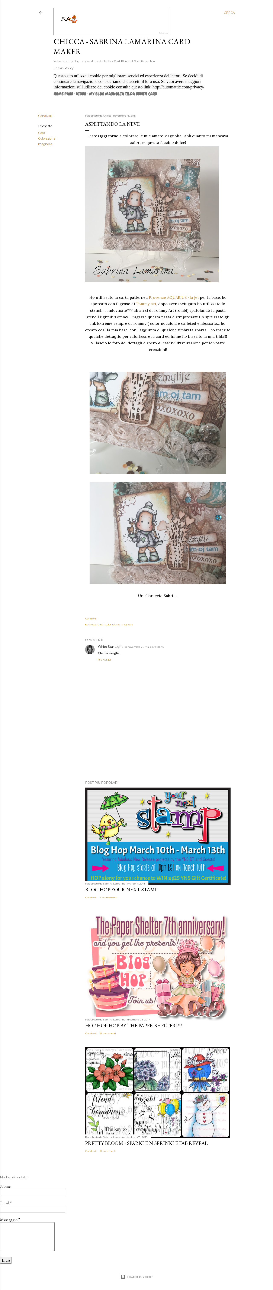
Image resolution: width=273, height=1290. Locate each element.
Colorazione (46, 138)
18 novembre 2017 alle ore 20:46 (144, 646)
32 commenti (108, 897)
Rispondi (104, 659)
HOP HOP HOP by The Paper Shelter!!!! (133, 1025)
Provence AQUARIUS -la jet (174, 297)
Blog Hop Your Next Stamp (121, 889)
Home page (63, 94)
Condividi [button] (45, 116)
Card (41, 133)
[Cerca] (229, 13)
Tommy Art (146, 303)
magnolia (45, 144)
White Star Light (110, 647)
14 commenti (108, 1151)
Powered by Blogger (136, 1276)
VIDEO (81, 94)
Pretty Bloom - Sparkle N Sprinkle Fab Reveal (146, 1143)
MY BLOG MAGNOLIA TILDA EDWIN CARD (123, 94)
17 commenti (108, 1033)
